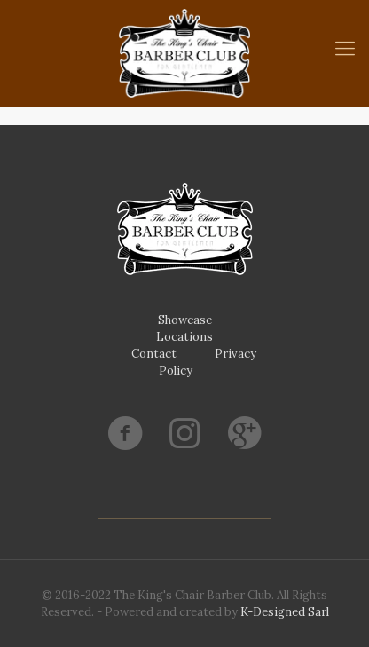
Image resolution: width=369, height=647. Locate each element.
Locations (184, 336)
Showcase (185, 319)
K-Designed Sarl (284, 611)
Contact (154, 353)
